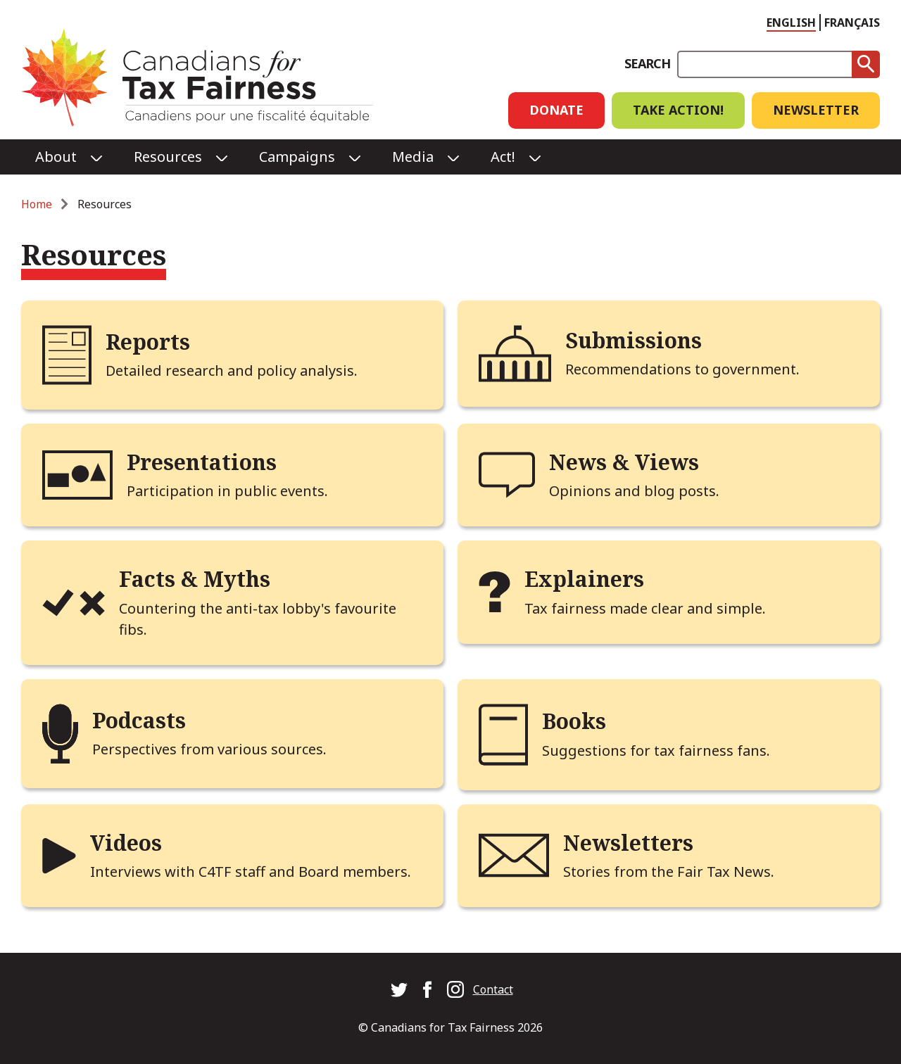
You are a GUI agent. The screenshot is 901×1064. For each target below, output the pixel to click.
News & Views (624, 462)
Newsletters (628, 842)
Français (852, 22)
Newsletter (816, 109)
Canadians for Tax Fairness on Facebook (427, 989)
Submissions (633, 340)
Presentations (202, 462)
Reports (148, 341)
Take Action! (678, 109)
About (56, 156)
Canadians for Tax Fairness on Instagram (455, 989)
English (791, 22)
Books (574, 721)
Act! (503, 156)
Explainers (584, 578)
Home (36, 204)
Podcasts (139, 720)
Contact (493, 989)
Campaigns (297, 156)
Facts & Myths (194, 578)
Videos (126, 842)
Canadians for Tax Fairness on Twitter (399, 989)
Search (647, 63)
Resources (168, 156)
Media (413, 156)
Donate (556, 109)
